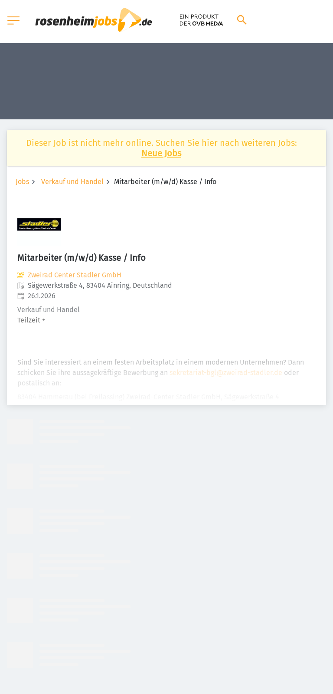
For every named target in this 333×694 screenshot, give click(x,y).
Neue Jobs (161, 153)
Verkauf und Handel (72, 182)
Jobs (22, 182)
